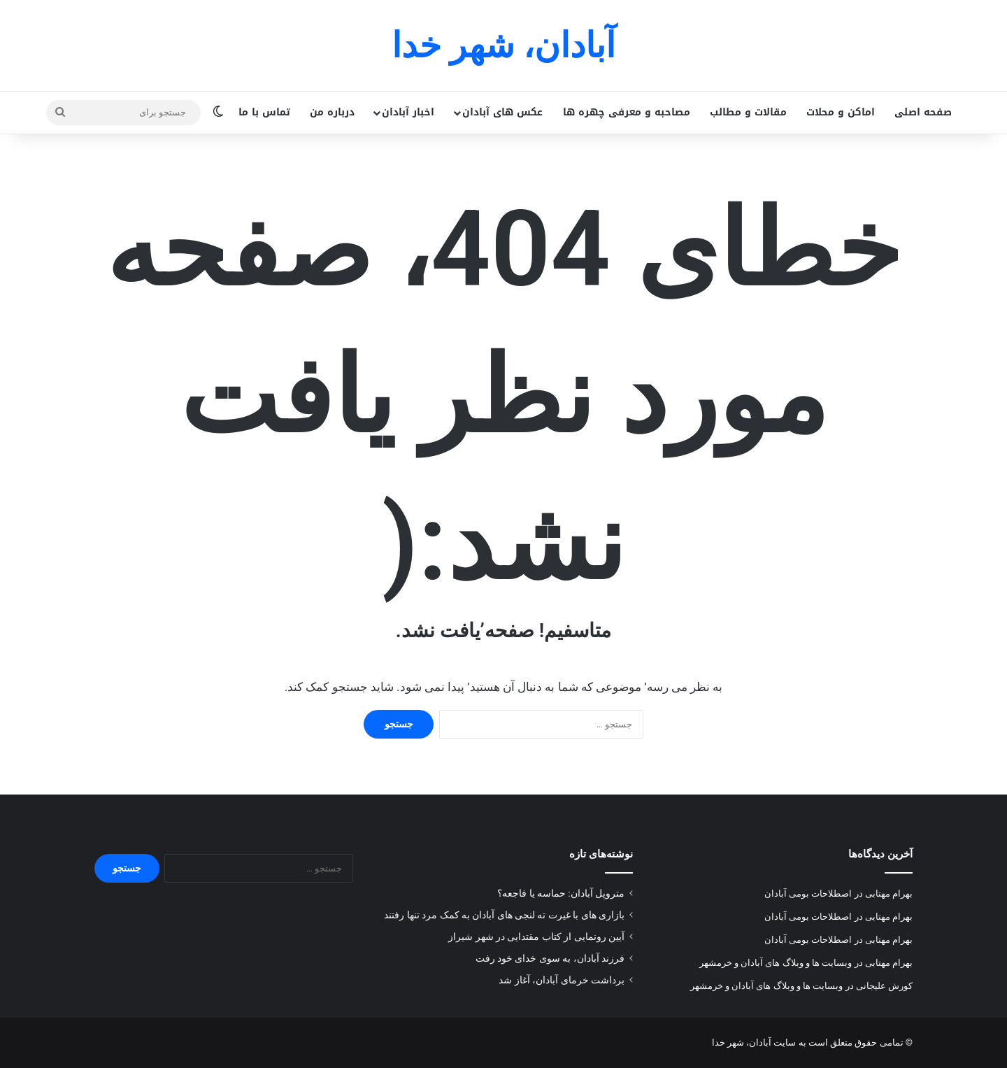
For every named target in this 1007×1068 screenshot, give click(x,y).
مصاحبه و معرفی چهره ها (626, 112)
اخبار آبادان (408, 112)
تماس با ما (264, 112)
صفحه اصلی (923, 112)
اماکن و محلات (840, 112)
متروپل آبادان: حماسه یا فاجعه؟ (560, 893)
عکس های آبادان (502, 112)
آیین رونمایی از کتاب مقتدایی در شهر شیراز (536, 936)
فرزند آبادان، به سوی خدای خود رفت (550, 958)
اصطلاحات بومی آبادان (808, 893)
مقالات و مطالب (748, 112)
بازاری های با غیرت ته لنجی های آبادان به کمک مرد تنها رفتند (504, 914)
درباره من (332, 112)
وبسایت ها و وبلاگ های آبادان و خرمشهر (775, 962)
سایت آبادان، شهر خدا (754, 1042)
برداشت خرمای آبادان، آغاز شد (561, 979)
